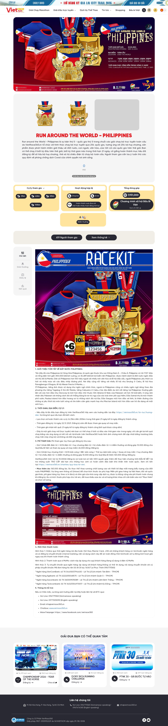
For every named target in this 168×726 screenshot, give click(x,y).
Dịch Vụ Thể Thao (89, 10)
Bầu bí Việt (134, 10)
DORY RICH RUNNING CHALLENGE (83, 677)
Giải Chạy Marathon (39, 10)
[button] (163, 10)
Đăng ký (28, 682)
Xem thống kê (101, 237)
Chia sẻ (52, 682)
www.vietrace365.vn (58, 608)
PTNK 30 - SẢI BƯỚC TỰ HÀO (135, 676)
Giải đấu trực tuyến (64, 10)
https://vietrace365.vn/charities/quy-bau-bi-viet (62, 465)
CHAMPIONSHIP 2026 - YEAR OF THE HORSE (38, 678)
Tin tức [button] (106, 10)
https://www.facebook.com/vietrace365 (74, 612)
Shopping (120, 10)
